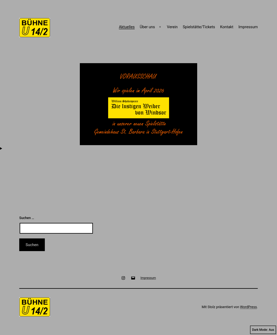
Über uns (147, 27)
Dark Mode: (263, 330)
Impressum (248, 27)
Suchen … (26, 218)
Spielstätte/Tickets (199, 27)
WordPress (248, 307)
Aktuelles (127, 27)
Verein (172, 27)
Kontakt (226, 27)
